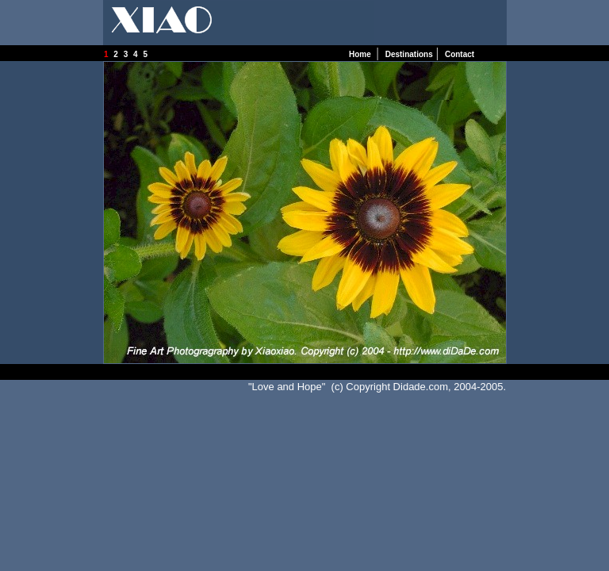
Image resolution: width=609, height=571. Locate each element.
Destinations (409, 54)
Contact (459, 54)
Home (361, 54)
